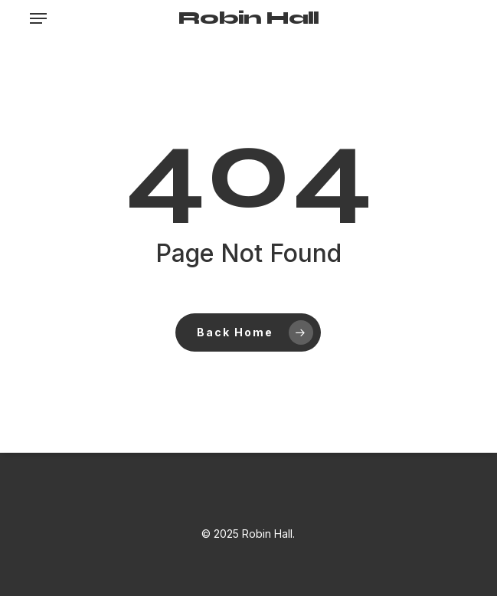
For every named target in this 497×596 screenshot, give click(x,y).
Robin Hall (248, 18)
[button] (38, 18)
